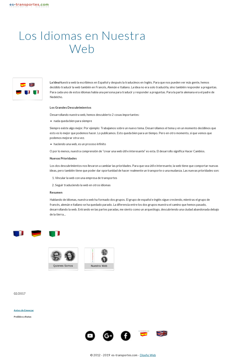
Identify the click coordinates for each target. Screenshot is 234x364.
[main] (82, 42)
